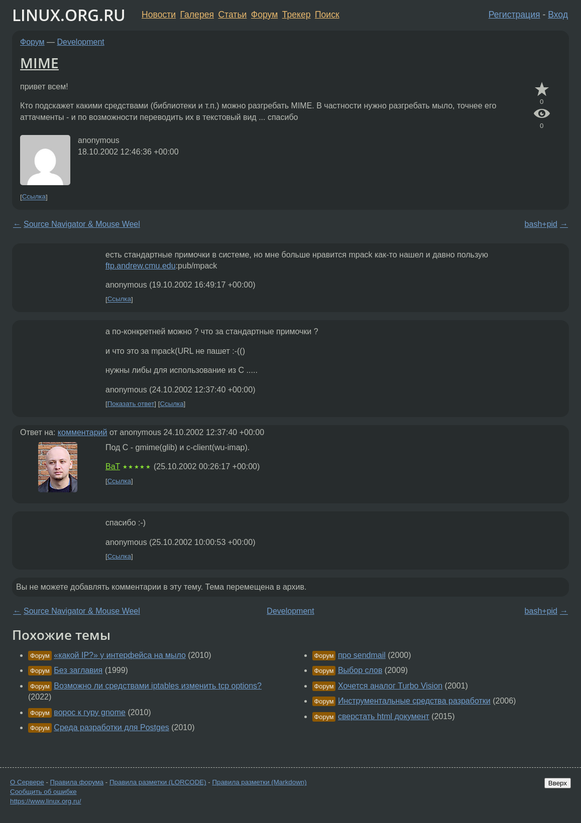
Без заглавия (78, 670)
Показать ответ (131, 403)
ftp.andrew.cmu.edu (140, 265)
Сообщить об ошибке (43, 791)
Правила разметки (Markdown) (259, 782)
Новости (159, 15)
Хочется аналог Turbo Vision (390, 685)
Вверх (557, 783)
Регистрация (514, 15)
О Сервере (27, 782)
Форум (264, 15)
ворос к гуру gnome (90, 712)
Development (80, 42)
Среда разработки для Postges (111, 727)
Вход (558, 15)
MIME (39, 62)
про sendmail (362, 655)
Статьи (232, 15)
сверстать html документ (383, 716)
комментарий (82, 432)
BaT (112, 466)
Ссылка (34, 197)
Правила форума (77, 782)
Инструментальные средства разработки (414, 701)
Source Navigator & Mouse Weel (82, 224)
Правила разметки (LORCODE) (157, 782)
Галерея (197, 15)
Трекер (296, 15)
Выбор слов (360, 670)
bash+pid (541, 224)
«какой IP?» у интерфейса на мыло (120, 655)
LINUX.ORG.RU (69, 15)
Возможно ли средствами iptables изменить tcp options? (158, 685)
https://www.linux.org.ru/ (45, 801)
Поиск (327, 15)
